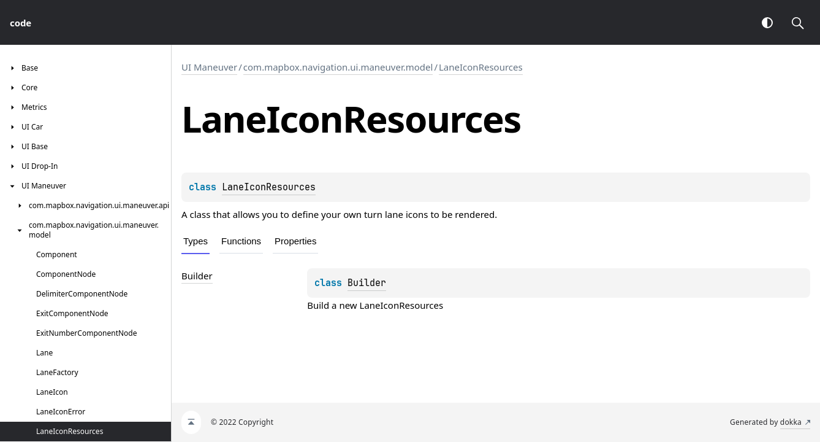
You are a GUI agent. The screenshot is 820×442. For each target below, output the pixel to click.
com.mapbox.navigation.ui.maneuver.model (338, 67)
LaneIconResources (481, 67)
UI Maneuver (209, 67)
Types (195, 241)
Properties (295, 241)
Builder (366, 283)
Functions (241, 241)
